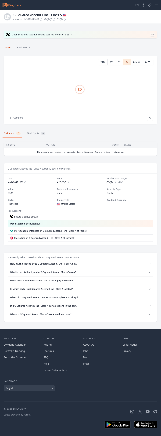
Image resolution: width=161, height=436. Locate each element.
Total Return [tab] (23, 47)
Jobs (85, 351)
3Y (119, 62)
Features (48, 351)
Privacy (127, 351)
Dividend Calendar (15, 344)
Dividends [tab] (12, 133)
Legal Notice (130, 344)
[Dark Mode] (143, 5)
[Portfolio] (150, 5)
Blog (86, 357)
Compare (16, 117)
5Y (127, 62)
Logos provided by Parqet (17, 414)
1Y (111, 62)
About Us (88, 344)
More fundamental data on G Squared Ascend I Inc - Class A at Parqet (50, 230)
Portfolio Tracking (14, 351)
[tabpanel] (80, 90)
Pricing (47, 344)
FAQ (45, 357)
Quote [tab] (7, 47)
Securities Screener (15, 357)
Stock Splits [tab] (36, 133)
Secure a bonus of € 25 (26, 216)
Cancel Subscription (55, 370)
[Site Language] (137, 5)
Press (86, 363)
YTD (103, 62)
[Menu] (156, 5)
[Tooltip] (67, 200)
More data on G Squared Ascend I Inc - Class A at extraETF (44, 237)
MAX (136, 62)
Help (46, 363)
